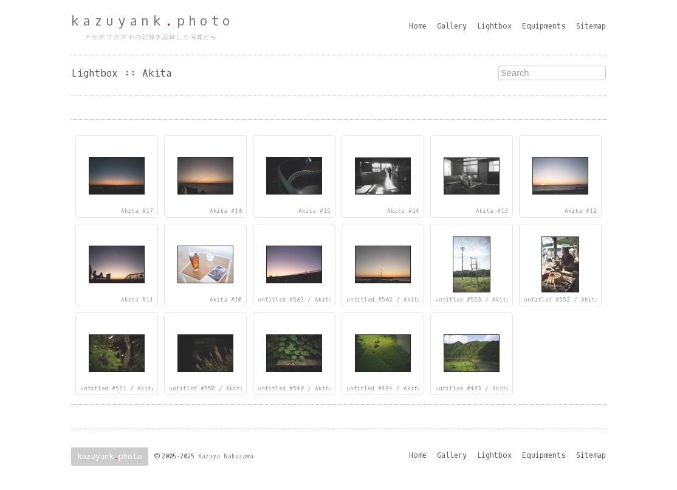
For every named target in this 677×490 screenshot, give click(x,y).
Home (418, 26)
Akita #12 (581, 211)
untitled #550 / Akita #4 (212, 388)
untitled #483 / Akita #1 (478, 388)
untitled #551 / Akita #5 (123, 388)
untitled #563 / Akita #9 (300, 299)
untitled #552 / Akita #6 (567, 299)
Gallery (452, 26)
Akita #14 (403, 211)
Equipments (544, 26)
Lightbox (494, 26)
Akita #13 (492, 211)
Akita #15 (314, 211)
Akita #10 (226, 299)
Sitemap (591, 26)
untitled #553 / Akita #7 (478, 299)
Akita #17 (137, 211)
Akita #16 (226, 211)
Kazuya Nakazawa (225, 456)
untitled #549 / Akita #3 (300, 388)
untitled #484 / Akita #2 (389, 388)
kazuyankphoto (152, 21)
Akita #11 (137, 299)
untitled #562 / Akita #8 (389, 299)
